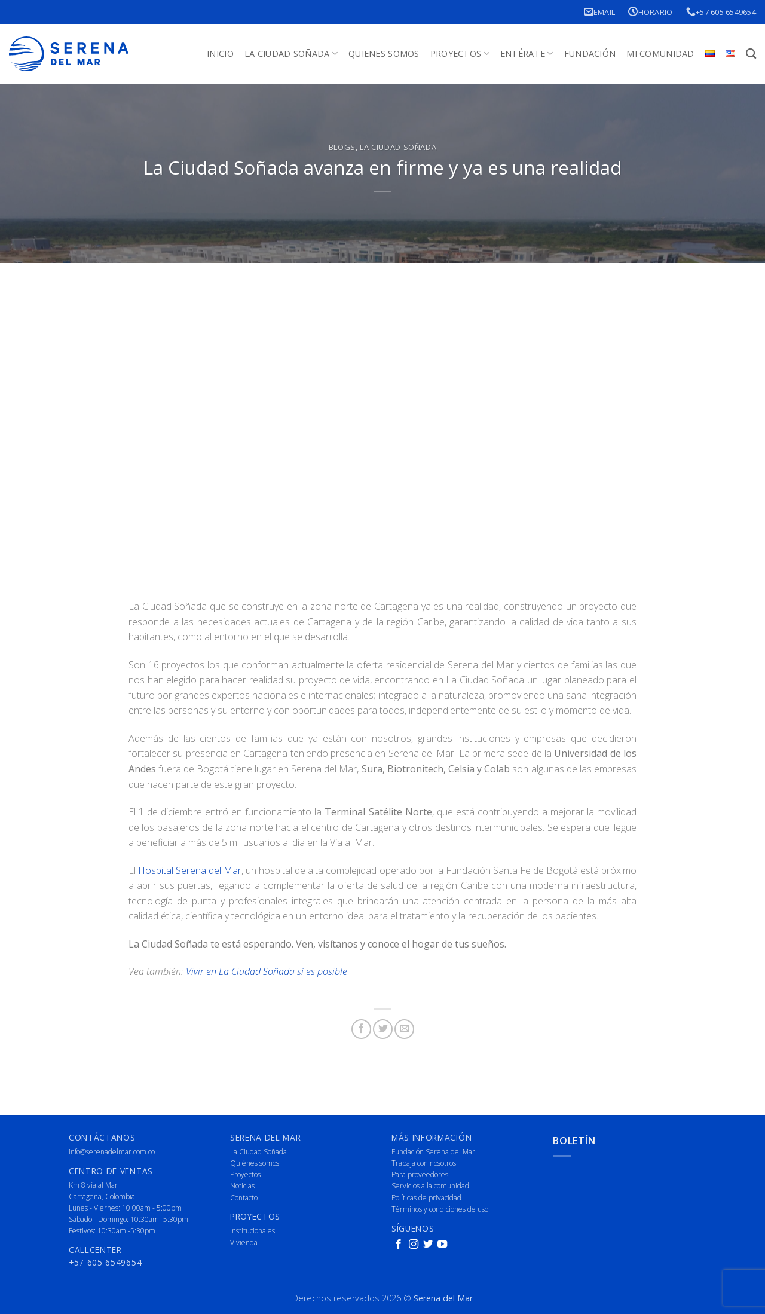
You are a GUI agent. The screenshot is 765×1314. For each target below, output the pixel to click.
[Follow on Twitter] (428, 1244)
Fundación (590, 53)
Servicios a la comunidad (430, 1186)
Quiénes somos (254, 1163)
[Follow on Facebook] (398, 1244)
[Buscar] (751, 54)
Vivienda (244, 1242)
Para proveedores (419, 1174)
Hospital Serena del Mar (189, 870)
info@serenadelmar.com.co (112, 1152)
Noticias (242, 1186)
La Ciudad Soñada (291, 54)
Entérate (526, 54)
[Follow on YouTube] (442, 1244)
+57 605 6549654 (721, 11)
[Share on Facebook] (361, 1029)
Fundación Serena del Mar (433, 1152)
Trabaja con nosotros (423, 1163)
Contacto (244, 1198)
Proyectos (459, 54)
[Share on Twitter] (383, 1029)
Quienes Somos (384, 53)
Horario (650, 11)
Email (600, 11)
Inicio (220, 53)
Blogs (342, 147)
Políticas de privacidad (426, 1198)
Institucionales (252, 1231)
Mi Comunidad (660, 53)
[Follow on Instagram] (413, 1244)
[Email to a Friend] (404, 1029)
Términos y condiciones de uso (439, 1209)
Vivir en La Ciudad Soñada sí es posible (266, 971)
